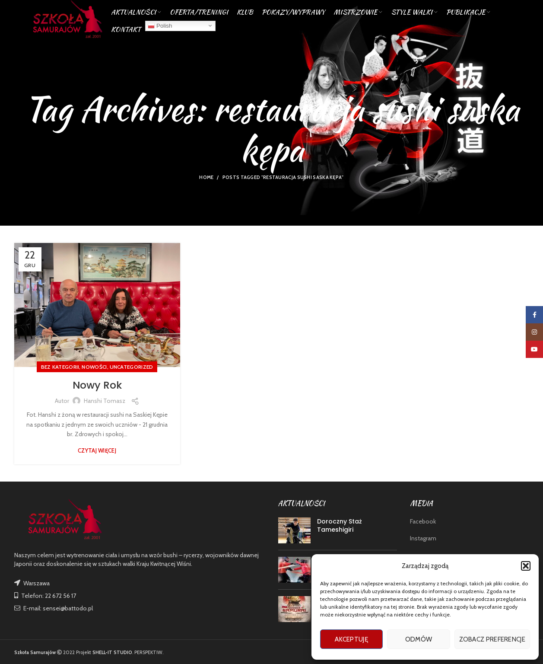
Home (206, 177)
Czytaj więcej (97, 450)
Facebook (423, 521)
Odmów (418, 639)
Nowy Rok (97, 385)
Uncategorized (131, 367)
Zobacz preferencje (492, 639)
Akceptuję (351, 639)
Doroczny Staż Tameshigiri (339, 525)
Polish (160, 27)
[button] (525, 566)
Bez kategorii (60, 367)
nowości (94, 367)
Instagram (423, 538)
